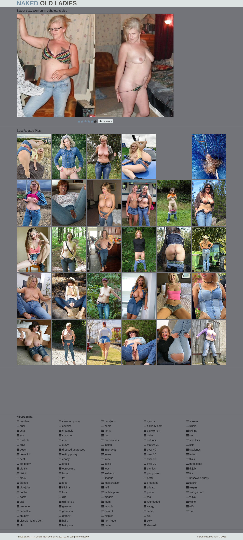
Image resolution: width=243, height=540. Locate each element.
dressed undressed (72, 449)
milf (105, 487)
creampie (66, 430)
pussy (149, 492)
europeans (67, 468)
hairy (63, 520)
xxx (189, 511)
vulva (191, 497)
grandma (66, 511)
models (107, 497)
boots (21, 497)
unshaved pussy (197, 478)
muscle (107, 506)
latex (105, 459)
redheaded (152, 501)
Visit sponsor (105, 121)
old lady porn (153, 426)
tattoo (191, 454)
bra (20, 501)
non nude (108, 520)
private (149, 487)
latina (106, 463)
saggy (149, 506)
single (191, 426)
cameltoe (24, 511)
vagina (191, 487)
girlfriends (66, 501)
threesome (194, 463)
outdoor (150, 440)
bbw (21, 444)
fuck (63, 492)
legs (105, 468)
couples (65, 426)
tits (189, 473)
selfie (148, 511)
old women (152, 430)
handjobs (108, 421)
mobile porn (110, 492)
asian (21, 430)
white (191, 501)
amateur (23, 421)
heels (106, 426)
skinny (191, 430)
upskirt (191, 482)
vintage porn (195, 492)
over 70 (150, 463)
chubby (23, 515)
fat (62, 478)
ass (20, 435)
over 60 (150, 459)
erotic (64, 463)
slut (190, 435)
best (21, 459)
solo (190, 444)
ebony (64, 459)
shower (192, 421)
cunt (63, 440)
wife (190, 506)
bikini (21, 473)
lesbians (107, 473)
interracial (108, 449)
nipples (107, 515)
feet (63, 482)
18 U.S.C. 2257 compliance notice (71, 536)
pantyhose (151, 473)
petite (149, 478)
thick (190, 459)
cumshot (65, 435)
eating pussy (68, 454)
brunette (23, 506)
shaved (150, 525)
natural (107, 511)
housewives (110, 440)
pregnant (151, 482)
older (148, 435)
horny (106, 430)
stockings (193, 449)
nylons (149, 421)
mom (106, 501)
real (148, 497)
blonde (22, 482)
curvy (64, 444)
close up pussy (69, 421)
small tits (193, 440)
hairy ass (66, 525)
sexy (148, 520)
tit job (191, 468)
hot (104, 435)
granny (64, 515)
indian (106, 444)
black (21, 478)
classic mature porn (30, 520)
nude (106, 525)
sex (147, 515)
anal (21, 426)
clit (20, 525)
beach (22, 449)
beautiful (23, 454)
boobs (22, 492)
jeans (106, 454)
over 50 (150, 454)
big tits (22, 468)
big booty (24, 463)
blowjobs (23, 487)
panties (150, 468)
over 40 (150, 449)
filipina (64, 487)
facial (64, 473)
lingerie (107, 478)
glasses (65, 506)
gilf (62, 497)
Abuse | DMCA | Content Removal (34, 536)
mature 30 (151, 444)
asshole (23, 440)
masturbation (110, 482)
